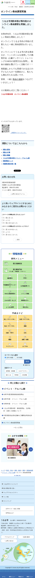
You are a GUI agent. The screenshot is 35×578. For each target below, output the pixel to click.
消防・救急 (17, 470)
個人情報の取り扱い (9, 488)
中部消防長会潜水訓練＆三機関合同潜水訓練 (17, 417)
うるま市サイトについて (10, 484)
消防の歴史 (6, 149)
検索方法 (27, 365)
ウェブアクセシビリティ (10, 492)
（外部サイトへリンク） (14, 132)
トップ (3, 470)
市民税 (16, 375)
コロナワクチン (23, 371)
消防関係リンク (8, 161)
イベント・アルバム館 (14, 389)
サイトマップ (7, 501)
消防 (23, 470)
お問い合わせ (9, 541)
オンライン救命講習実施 (11, 422)
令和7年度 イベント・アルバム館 (15, 399)
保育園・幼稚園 (10, 371)
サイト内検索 (6, 361)
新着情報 (32, 3)
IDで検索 (19, 357)
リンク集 (6, 497)
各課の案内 (26, 537)
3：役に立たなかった (10, 223)
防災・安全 (9, 470)
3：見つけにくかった (10, 234)
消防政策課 (30, 470)
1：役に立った (8, 218)
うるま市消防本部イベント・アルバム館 (16, 158)
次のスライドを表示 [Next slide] (31, 449)
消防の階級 (6, 155)
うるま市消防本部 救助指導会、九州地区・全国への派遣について (16, 410)
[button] (23, 2)
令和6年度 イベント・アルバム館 (15, 404)
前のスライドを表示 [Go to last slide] (4, 449)
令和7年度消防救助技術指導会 (13, 394)
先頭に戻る (18, 475)
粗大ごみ (8, 375)
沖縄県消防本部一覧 (9, 164)
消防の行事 (6, 152)
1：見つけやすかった (10, 229)
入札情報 (24, 375)
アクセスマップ (9, 537)
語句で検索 (10, 357)
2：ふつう (6, 220)
